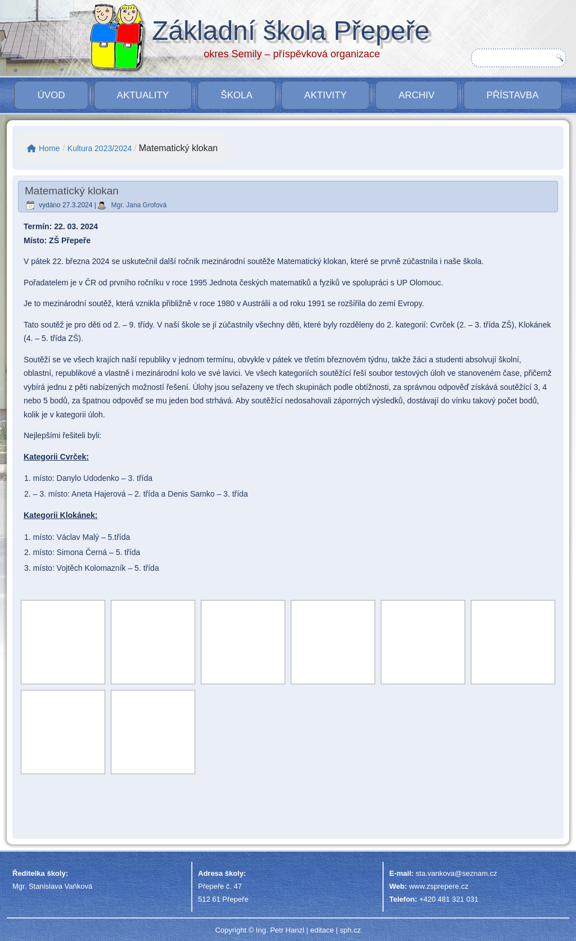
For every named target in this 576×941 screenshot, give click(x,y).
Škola (236, 95)
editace (322, 930)
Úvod (51, 95)
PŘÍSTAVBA (513, 95)
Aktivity (325, 95)
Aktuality (143, 95)
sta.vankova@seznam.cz (456, 873)
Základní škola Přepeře (291, 31)
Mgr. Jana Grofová (139, 205)
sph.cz (350, 930)
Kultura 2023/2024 (100, 148)
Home (43, 148)
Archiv (416, 95)
